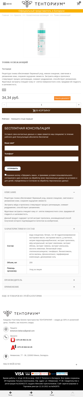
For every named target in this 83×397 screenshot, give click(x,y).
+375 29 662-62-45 (21, 347)
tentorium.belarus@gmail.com (22, 331)
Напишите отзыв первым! (22, 119)
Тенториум (6, 69)
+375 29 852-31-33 (23, 340)
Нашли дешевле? (62, 98)
